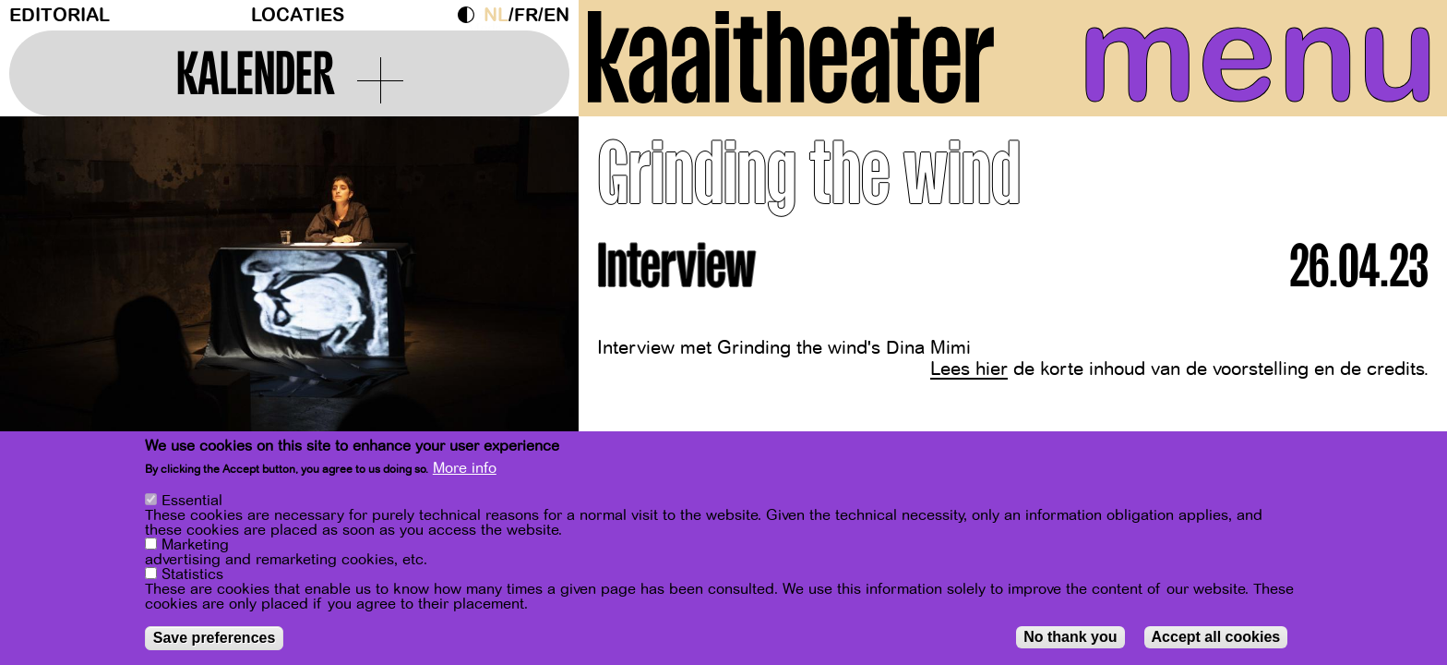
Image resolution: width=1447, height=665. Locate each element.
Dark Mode (470, 14)
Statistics (192, 576)
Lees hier (969, 369)
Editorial (59, 15)
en (556, 15)
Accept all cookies (1216, 639)
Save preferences (214, 639)
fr (526, 15)
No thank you (1070, 639)
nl (496, 15)
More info (464, 470)
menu (1258, 55)
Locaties (297, 15)
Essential (191, 502)
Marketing (195, 547)
